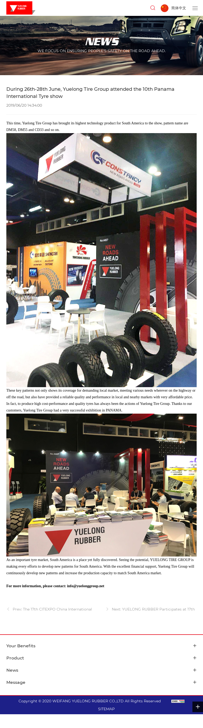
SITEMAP (106, 709)
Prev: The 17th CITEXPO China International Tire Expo (49, 610)
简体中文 (178, 8)
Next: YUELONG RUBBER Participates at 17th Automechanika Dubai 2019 (150, 610)
